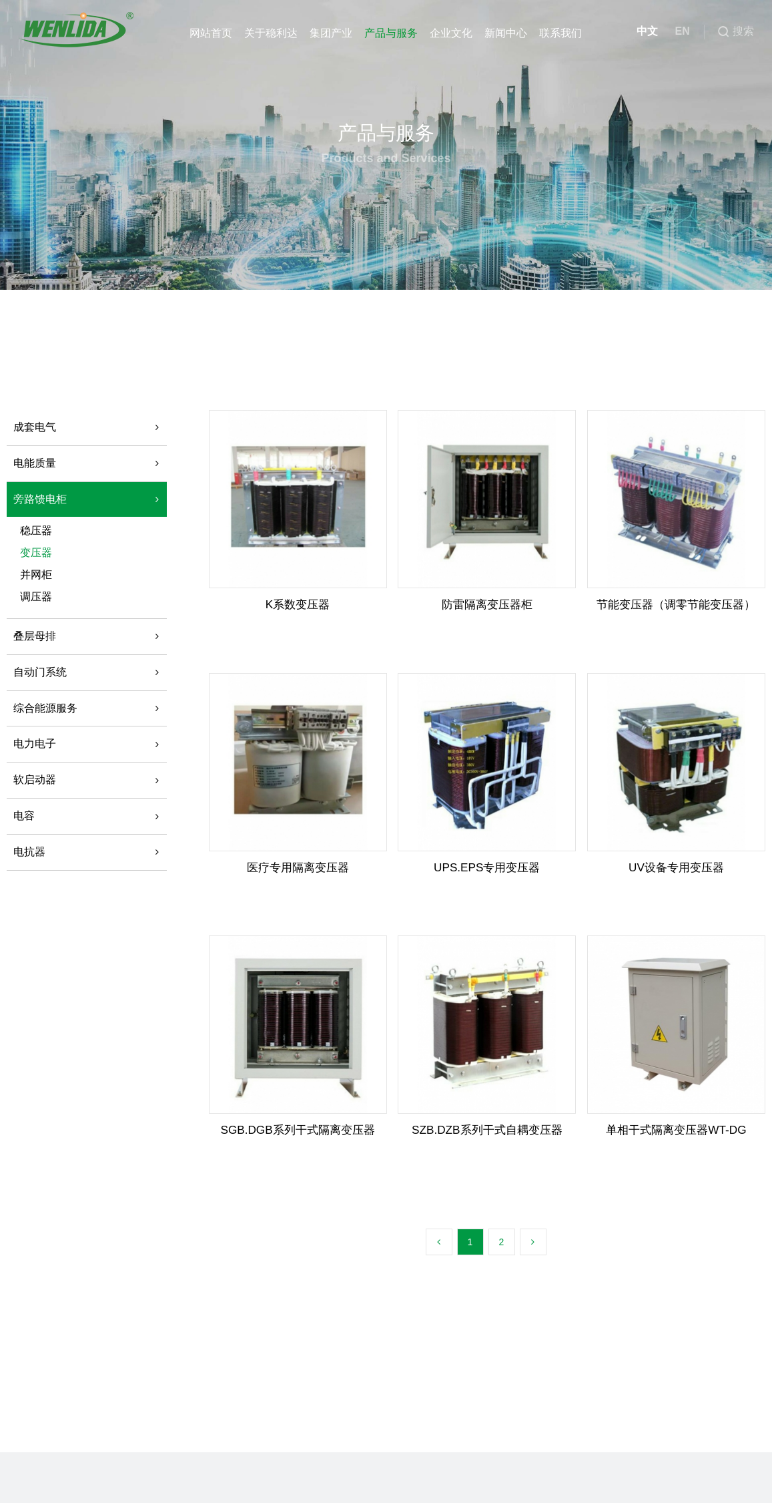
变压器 (36, 552)
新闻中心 (505, 33)
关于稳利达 (270, 33)
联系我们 (559, 33)
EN (677, 33)
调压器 (36, 596)
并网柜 (36, 574)
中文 (642, 33)
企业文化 (450, 33)
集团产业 (330, 33)
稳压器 (36, 530)
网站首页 (210, 33)
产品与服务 (390, 33)
